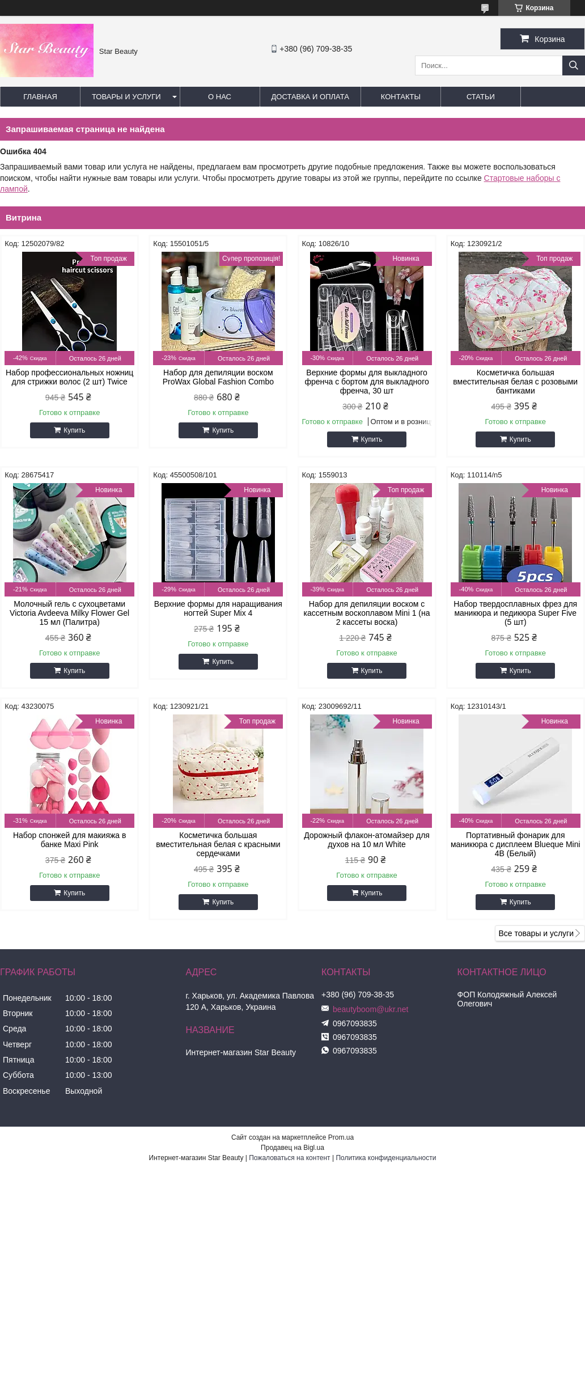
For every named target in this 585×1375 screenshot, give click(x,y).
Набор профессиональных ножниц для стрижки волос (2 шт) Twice (69, 377)
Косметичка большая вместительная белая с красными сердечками (218, 844)
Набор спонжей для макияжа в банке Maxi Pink (69, 840)
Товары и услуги (126, 96)
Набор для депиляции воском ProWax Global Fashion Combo (218, 377)
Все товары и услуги (536, 933)
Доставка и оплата (310, 96)
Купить (74, 430)
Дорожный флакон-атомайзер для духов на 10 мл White (367, 840)
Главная (40, 96)
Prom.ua (341, 1137)
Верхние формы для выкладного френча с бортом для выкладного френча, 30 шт (366, 381)
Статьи (481, 96)
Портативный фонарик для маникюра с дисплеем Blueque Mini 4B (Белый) (515, 844)
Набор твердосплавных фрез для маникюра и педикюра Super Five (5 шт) (515, 613)
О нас (219, 96)
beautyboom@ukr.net (370, 1009)
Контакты (401, 96)
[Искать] (573, 65)
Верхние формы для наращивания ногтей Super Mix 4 (218, 608)
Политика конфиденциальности (386, 1158)
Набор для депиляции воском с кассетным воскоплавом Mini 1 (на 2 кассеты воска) (367, 613)
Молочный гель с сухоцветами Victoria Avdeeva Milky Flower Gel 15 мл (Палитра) (69, 613)
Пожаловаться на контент (289, 1158)
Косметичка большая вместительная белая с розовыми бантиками (515, 381)
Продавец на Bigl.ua (292, 1148)
